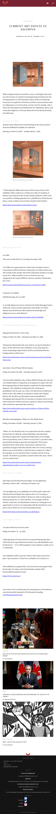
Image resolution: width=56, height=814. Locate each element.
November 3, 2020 (38, 36)
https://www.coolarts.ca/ (12, 576)
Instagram (20, 806)
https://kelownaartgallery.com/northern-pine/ (20, 205)
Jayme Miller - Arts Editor (24, 36)
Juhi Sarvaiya (9, 658)
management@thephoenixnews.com (28, 776)
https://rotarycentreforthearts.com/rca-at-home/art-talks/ (24, 285)
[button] (29, 3)
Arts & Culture (7, 739)
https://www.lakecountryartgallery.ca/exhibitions (21, 512)
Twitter (21, 803)
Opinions (5, 651)
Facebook (20, 800)
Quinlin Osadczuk (10, 699)
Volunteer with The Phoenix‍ (11, 766)
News (4, 691)
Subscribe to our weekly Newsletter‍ (13, 761)
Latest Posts (7, 765)
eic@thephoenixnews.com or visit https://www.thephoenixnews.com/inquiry (28, 781)
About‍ (5, 763)
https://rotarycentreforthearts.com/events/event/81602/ (23, 317)
